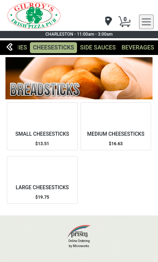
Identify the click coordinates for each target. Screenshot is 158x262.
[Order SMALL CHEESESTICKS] (42, 126)
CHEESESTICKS (53, 47)
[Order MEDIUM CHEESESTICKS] (116, 126)
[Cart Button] (124, 22)
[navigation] (108, 21)
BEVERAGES (138, 47)
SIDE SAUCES (98, 47)
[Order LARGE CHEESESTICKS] (42, 179)
